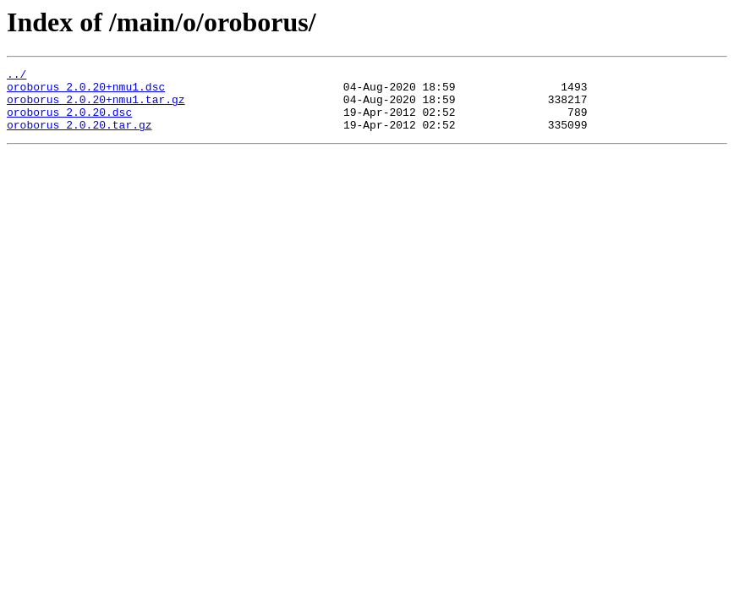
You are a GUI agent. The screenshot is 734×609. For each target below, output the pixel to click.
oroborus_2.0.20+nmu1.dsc (86, 91)
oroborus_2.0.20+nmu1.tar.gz (96, 106)
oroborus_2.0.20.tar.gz (79, 137)
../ (16, 76)
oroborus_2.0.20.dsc (69, 121)
